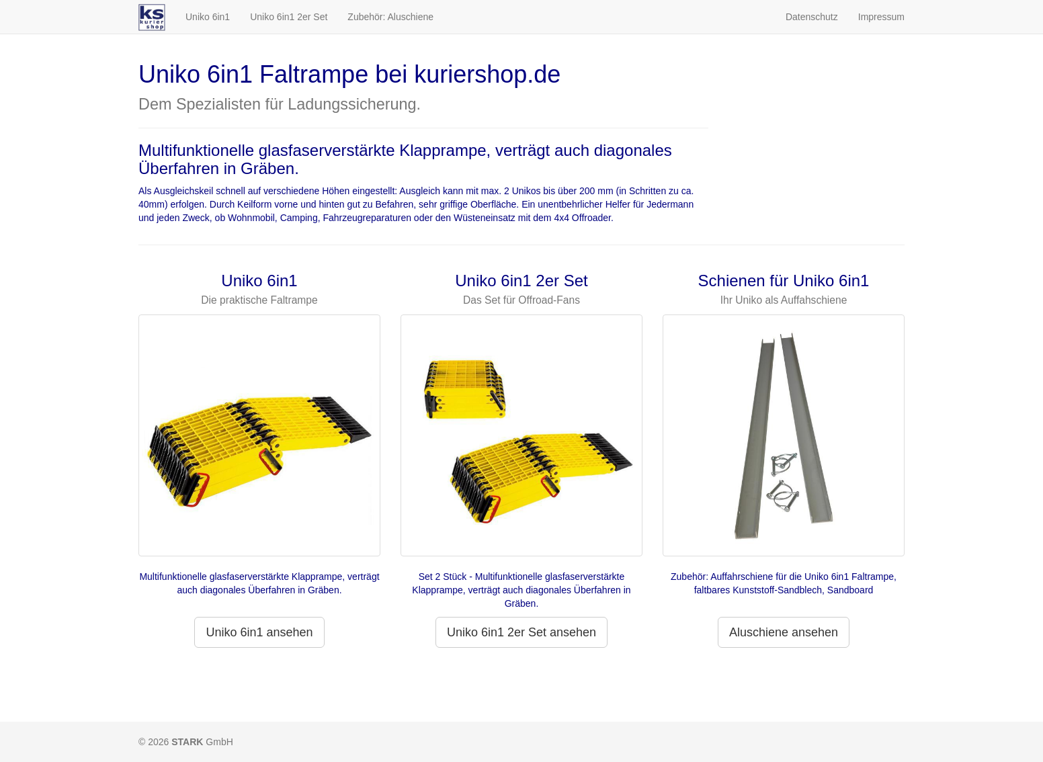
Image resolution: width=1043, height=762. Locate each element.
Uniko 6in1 (207, 16)
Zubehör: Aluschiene (390, 16)
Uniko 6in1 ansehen (259, 632)
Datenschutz (812, 16)
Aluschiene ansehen (783, 632)
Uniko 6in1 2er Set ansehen (521, 632)
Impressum (881, 16)
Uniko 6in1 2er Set (288, 16)
